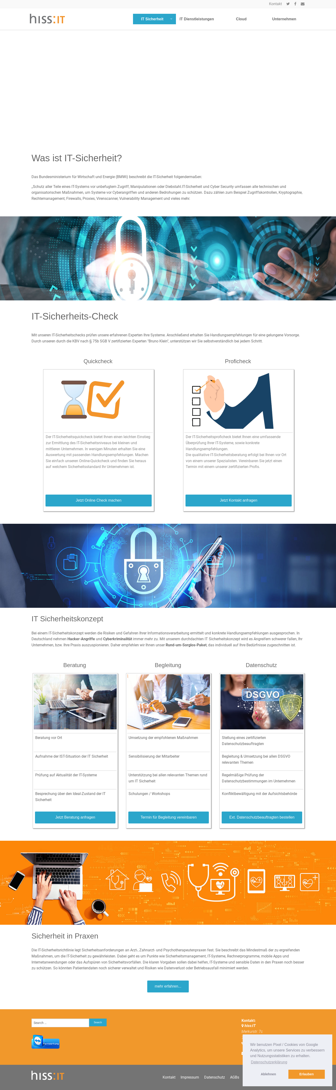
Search (98, 1022)
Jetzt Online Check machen (99, 500)
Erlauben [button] (306, 1074)
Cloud (241, 19)
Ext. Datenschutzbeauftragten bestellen (261, 817)
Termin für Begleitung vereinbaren (168, 817)
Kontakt (275, 4)
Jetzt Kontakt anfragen (238, 500)
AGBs (234, 1077)
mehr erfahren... (168, 986)
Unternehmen (284, 19)
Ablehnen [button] (268, 1074)
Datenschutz (214, 1077)
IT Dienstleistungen (196, 19)
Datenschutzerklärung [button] (269, 1062)
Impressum (190, 1077)
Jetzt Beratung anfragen (75, 817)
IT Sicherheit (152, 19)
